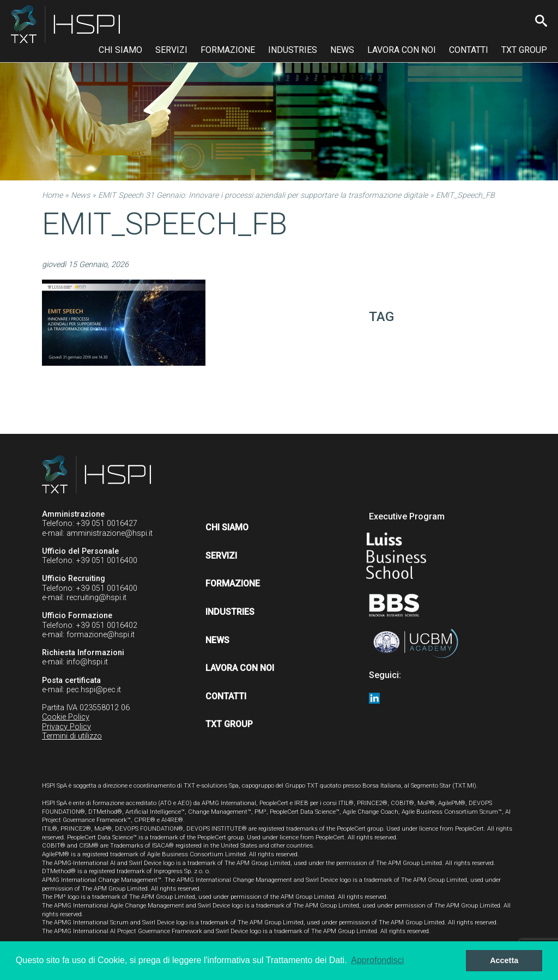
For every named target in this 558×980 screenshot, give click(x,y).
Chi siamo (120, 50)
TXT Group (524, 50)
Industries (292, 50)
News (342, 50)
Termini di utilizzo (72, 736)
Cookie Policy (65, 717)
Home (52, 195)
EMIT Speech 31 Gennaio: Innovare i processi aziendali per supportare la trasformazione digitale (263, 195)
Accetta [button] (504, 960)
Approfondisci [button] (377, 960)
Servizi (171, 50)
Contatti (468, 50)
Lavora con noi (401, 50)
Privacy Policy (66, 726)
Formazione (228, 50)
